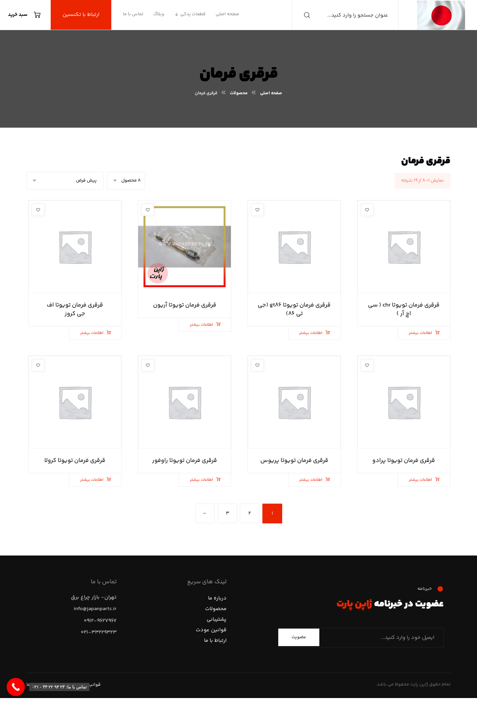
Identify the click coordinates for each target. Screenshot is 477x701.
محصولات (216, 610)
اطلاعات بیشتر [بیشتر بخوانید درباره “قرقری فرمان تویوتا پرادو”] (423, 480)
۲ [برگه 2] (250, 513)
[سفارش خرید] (65, 180)
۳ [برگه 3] (227, 513)
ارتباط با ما (215, 642)
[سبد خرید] (26, 15)
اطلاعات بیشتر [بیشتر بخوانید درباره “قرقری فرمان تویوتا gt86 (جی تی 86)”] (314, 333)
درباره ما (217, 600)
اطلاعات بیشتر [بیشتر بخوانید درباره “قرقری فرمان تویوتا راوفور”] (204, 480)
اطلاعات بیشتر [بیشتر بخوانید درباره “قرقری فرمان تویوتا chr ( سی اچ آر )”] (423, 333)
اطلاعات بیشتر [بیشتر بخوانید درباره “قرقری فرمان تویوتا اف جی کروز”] (94, 333)
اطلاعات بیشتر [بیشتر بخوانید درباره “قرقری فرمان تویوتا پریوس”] (314, 480)
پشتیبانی (217, 621)
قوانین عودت (211, 631)
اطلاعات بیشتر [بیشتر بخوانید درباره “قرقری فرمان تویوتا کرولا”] (94, 480)
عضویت (299, 638)
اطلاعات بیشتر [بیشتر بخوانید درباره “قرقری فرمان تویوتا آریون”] (204, 325)
